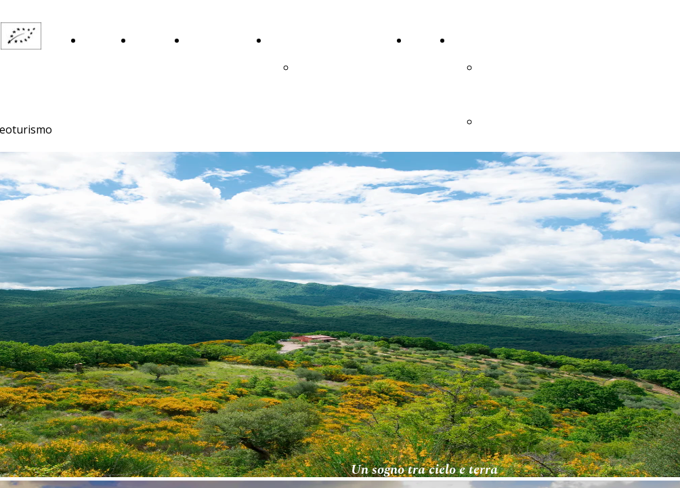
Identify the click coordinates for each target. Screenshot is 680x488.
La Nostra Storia (150, 68)
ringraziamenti (332, 68)
